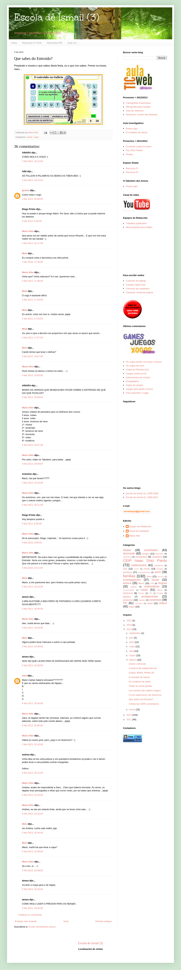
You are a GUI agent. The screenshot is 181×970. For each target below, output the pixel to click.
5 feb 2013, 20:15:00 (32, 795)
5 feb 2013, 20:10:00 (32, 744)
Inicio (14, 42)
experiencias (144, 572)
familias (129, 576)
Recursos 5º (132, 168)
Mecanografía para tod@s (139, 227)
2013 (129, 629)
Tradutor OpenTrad (135, 284)
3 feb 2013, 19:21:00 (32, 180)
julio (131, 637)
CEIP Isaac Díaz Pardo (145, 560)
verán (150, 603)
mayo (132, 646)
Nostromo (128, 593)
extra (158, 572)
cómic (136, 569)
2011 (129, 719)
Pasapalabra (132, 381)
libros (141, 583)
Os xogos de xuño (135, 365)
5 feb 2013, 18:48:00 (32, 646)
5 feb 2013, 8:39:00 (32, 523)
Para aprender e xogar (137, 393)
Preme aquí (132, 128)
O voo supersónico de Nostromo (145, 695)
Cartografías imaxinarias (138, 103)
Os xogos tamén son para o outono (143, 361)
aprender (159, 553)
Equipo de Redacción (140, 526)
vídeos (163, 603)
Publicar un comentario (30, 914)
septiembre (135, 633)
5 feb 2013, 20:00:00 (32, 665)
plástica (127, 596)
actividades (151, 550)
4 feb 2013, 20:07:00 (32, 445)
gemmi (25, 190)
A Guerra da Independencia (143, 668)
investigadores (132, 579)
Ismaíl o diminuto (137, 664)
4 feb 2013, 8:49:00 (32, 221)
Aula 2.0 (71, 42)
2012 (129, 715)
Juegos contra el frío (136, 373)
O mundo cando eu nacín (138, 146)
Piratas (129, 154)
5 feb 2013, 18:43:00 (32, 627)
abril (131, 651)
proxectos (128, 600)
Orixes (141, 593)
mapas (133, 586)
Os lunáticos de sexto (139, 681)
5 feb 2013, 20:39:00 (32, 870)
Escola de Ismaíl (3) (56, 17)
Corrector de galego (136, 280)
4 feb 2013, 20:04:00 (32, 397)
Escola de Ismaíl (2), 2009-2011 (142, 497)
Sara (24, 675)
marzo (132, 655)
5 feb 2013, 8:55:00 (32, 542)
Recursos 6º (132, 172)
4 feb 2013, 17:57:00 (32, 337)
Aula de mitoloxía (134, 110)
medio (29, 137)
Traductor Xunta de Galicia (139, 292)
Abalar (127, 550)
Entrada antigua (103, 921)
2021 (129, 620)
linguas (162, 583)
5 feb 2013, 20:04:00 (32, 703)
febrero (133, 659)
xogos (36, 137)
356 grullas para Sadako (138, 106)
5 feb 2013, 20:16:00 (32, 813)
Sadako (142, 600)
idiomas (161, 577)
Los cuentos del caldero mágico (145, 690)
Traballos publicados (136, 223)
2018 (129, 625)
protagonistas (149, 596)
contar (147, 568)
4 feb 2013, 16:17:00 (32, 243)
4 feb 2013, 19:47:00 (32, 356)
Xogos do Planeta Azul (137, 369)
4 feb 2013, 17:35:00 (32, 262)
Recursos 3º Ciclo (32, 42)
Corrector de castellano (137, 288)
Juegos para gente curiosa (139, 389)
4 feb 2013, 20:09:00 (32, 463)
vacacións (139, 603)
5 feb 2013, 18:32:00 (32, 586)
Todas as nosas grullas (140, 686)
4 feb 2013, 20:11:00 (32, 505)
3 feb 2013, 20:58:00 (32, 199)
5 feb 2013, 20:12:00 (32, 773)
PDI (150, 593)
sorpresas (155, 599)
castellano (157, 556)
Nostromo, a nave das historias (141, 114)
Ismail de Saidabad (139, 531)
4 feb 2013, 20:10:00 (32, 482)
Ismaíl (155, 579)
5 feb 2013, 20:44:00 (32, 889)
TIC (125, 603)
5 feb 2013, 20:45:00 (32, 908)
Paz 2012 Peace (134, 150)
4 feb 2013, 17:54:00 (32, 299)
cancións (127, 557)
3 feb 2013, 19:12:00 (32, 161)
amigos (145, 553)
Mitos (159, 590)
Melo (24, 253)
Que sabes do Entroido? (141, 699)
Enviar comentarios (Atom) (42, 926)
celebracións (139, 565)
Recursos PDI (54, 42)
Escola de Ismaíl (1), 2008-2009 (142, 493)
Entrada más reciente (26, 921)
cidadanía (158, 565)
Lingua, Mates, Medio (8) (141, 672)
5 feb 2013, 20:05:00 (32, 725)
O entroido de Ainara (139, 677)
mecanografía (128, 590)
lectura (127, 583)
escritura (127, 572)
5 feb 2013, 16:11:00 (32, 568)
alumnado (129, 553)
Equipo (160, 569)
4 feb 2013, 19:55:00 (32, 375)
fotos (149, 576)
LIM (152, 583)
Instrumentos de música (138, 377)
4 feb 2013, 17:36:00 (32, 281)
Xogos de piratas (134, 385)
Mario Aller (28, 231)
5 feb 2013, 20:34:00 (32, 832)
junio (132, 642)
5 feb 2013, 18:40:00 (32, 608)
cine (125, 568)
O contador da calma (136, 132)
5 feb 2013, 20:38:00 (32, 851)
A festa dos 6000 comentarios (144, 704)
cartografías (141, 556)
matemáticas (151, 586)
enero (132, 709)
